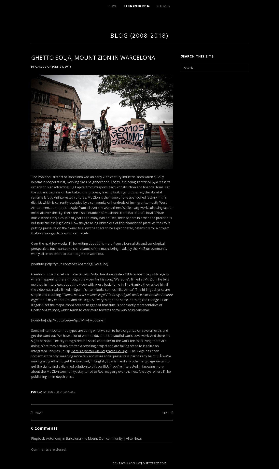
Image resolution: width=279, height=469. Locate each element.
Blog (51, 392)
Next (165, 412)
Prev (38, 412)
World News (66, 392)
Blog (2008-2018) (137, 6)
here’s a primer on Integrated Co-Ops (99, 351)
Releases (163, 6)
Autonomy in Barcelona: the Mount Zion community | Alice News (94, 438)
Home (113, 6)
